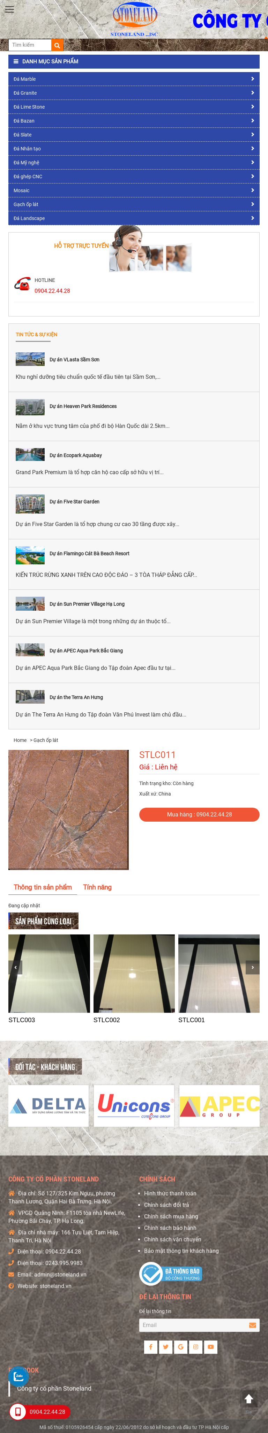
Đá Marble (25, 79)
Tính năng (97, 887)
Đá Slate (22, 135)
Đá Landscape (29, 218)
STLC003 (21, 1020)
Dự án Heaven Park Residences (83, 406)
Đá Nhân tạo (27, 148)
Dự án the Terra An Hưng (76, 697)
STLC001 (191, 1020)
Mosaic (21, 190)
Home (20, 740)
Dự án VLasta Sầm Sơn (74, 359)
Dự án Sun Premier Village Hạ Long (87, 604)
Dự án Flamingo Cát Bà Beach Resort (89, 553)
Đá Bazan (24, 121)
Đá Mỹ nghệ (26, 162)
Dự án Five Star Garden (74, 501)
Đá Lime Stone (29, 107)
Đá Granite (25, 93)
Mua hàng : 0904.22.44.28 (199, 814)
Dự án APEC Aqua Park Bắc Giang (86, 650)
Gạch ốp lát (26, 204)
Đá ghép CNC (28, 176)
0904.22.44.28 (52, 291)
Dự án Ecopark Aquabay (76, 455)
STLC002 (107, 1020)
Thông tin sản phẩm (43, 887)
